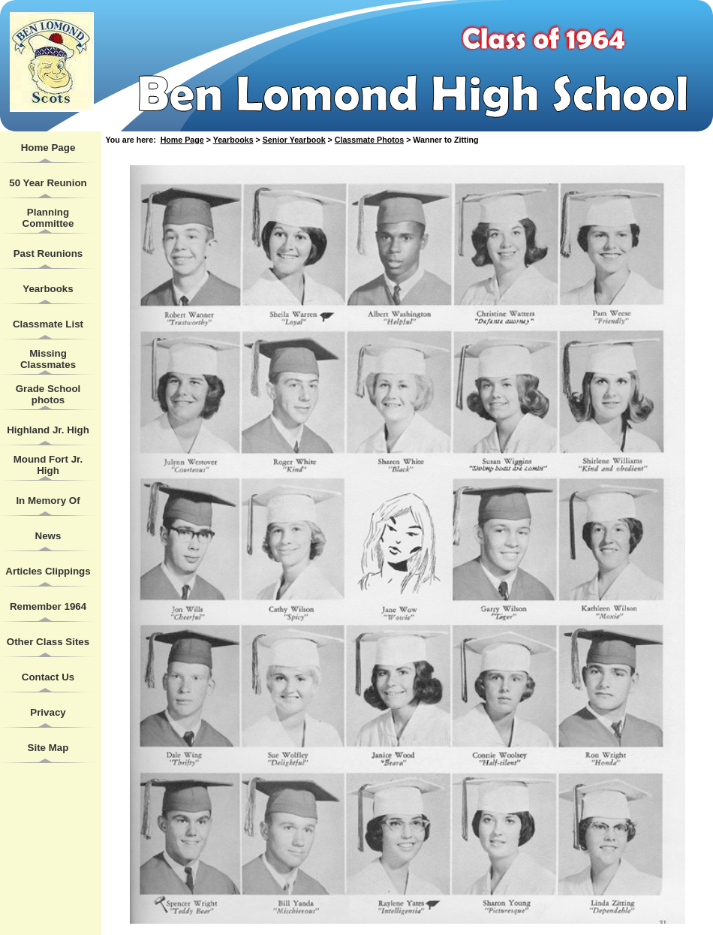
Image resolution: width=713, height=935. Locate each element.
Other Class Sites (48, 641)
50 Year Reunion (47, 183)
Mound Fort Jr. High (48, 465)
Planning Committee (48, 218)
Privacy (47, 712)
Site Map (48, 747)
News (48, 535)
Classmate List (48, 324)
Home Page (48, 147)
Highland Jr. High (48, 430)
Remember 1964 (48, 606)
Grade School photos (48, 394)
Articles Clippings (47, 571)
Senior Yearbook (294, 139)
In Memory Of (48, 500)
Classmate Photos (369, 139)
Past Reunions (48, 253)
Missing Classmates (48, 359)
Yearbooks (48, 288)
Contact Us (48, 677)
